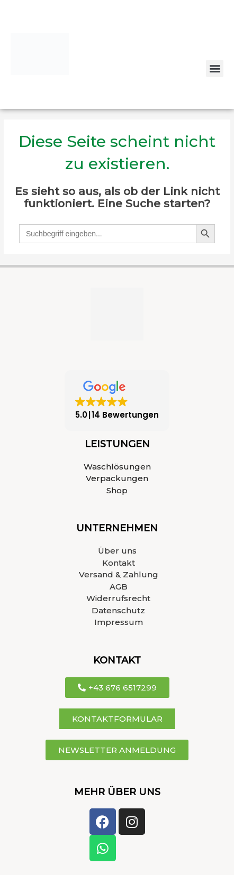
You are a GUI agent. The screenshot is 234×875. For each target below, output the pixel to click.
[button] (214, 68)
